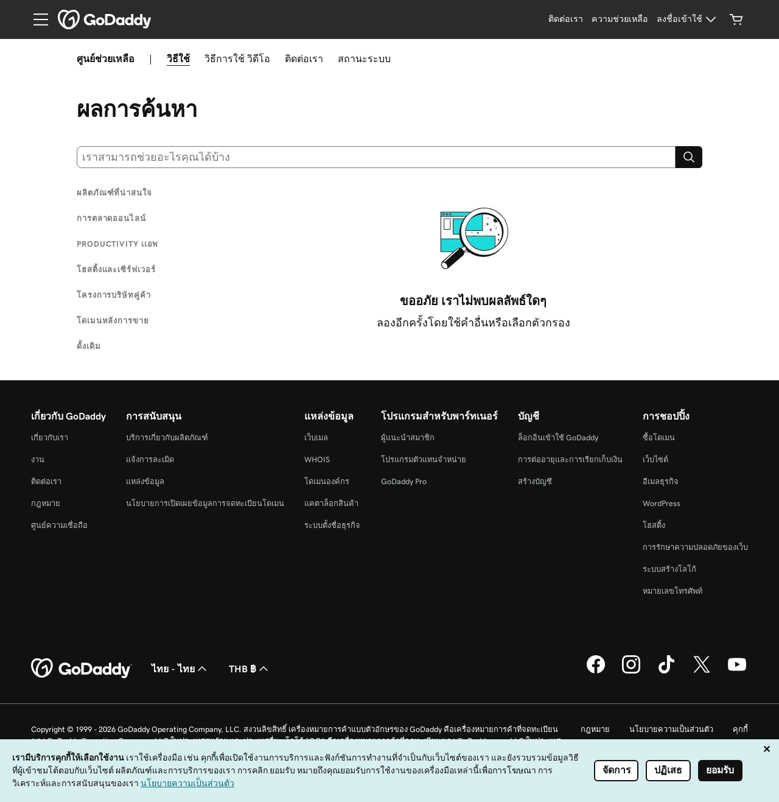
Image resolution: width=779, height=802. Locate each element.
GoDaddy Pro (404, 481)
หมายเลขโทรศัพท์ (672, 591)
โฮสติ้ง (654, 525)
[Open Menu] (36, 19)
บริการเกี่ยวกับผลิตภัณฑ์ (167, 437)
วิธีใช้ (178, 58)
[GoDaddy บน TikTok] (666, 672)
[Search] (689, 157)
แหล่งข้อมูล (145, 481)
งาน (37, 459)
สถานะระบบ (364, 58)
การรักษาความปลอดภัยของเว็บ (695, 547)
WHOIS (317, 459)
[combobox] (376, 157)
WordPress (661, 503)
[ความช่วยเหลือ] (620, 19)
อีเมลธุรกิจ (661, 481)
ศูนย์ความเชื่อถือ (59, 525)
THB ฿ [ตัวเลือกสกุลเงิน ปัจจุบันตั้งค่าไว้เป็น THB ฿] (250, 668)
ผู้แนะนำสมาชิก (408, 437)
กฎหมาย (45, 503)
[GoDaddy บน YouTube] (737, 672)
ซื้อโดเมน (659, 437)
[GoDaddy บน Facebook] (596, 672)
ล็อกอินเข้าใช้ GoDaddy (558, 437)
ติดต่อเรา (304, 58)
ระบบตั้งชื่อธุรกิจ (332, 525)
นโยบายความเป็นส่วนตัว (671, 729)
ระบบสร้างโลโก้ (669, 569)
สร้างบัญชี (535, 481)
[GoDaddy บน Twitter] (702, 672)
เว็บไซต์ (655, 459)
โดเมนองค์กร (326, 481)
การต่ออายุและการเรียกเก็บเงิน (570, 459)
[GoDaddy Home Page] (81, 668)
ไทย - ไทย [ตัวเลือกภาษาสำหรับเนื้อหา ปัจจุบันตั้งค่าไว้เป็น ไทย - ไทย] (180, 668)
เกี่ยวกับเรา (49, 437)
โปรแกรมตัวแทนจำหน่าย (423, 459)
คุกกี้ (740, 729)
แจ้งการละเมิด (150, 459)
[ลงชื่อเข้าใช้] (688, 19)
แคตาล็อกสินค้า (331, 503)
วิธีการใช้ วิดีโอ (237, 58)
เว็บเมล (316, 437)
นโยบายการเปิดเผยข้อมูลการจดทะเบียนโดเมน (205, 503)
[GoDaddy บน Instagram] (631, 672)
